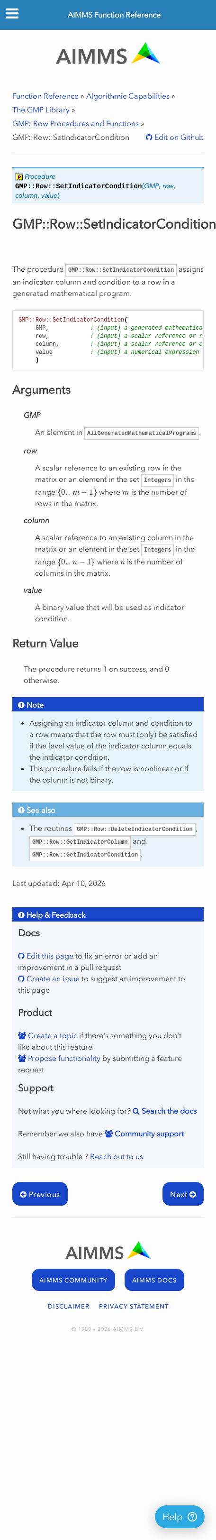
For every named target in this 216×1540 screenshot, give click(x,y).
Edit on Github (178, 137)
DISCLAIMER (69, 1306)
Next (183, 1194)
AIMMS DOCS (154, 1280)
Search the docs (168, 1111)
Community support (148, 1133)
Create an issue (52, 978)
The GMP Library (41, 109)
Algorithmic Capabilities (128, 96)
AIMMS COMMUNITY (73, 1280)
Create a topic (51, 1035)
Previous (40, 1194)
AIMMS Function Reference (114, 14)
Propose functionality (63, 1058)
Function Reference (45, 96)
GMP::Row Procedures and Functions (75, 123)
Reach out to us (116, 1156)
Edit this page (49, 955)
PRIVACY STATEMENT (134, 1306)
